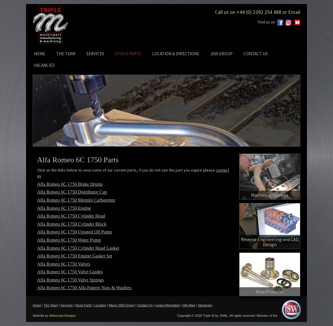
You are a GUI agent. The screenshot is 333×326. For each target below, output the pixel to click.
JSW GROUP (221, 53)
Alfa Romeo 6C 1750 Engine (64, 208)
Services (67, 305)
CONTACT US (256, 53)
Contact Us (145, 305)
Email (294, 12)
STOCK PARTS (128, 53)
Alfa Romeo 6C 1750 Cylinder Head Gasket (78, 248)
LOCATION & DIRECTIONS (175, 53)
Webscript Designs (62, 315)
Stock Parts (83, 305)
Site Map (188, 305)
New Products (269, 291)
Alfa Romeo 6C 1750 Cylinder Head (71, 215)
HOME (39, 53)
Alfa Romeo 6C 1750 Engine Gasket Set (74, 255)
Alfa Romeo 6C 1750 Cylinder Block (72, 224)
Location (100, 305)
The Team (51, 305)
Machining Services (269, 195)
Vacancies (205, 305)
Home (37, 305)
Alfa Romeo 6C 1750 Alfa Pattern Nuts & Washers (84, 287)
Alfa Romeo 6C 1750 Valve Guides (70, 271)
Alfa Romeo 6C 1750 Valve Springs (70, 279)
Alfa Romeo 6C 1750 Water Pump (69, 239)
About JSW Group (121, 305)
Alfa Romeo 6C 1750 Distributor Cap (72, 191)
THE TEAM (65, 53)
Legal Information (167, 305)
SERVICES (95, 53)
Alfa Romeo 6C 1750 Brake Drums (70, 184)
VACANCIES (44, 65)
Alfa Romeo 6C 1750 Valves (63, 263)
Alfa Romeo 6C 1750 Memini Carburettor (76, 200)
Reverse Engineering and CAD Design (270, 241)
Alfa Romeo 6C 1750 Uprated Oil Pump (74, 231)
